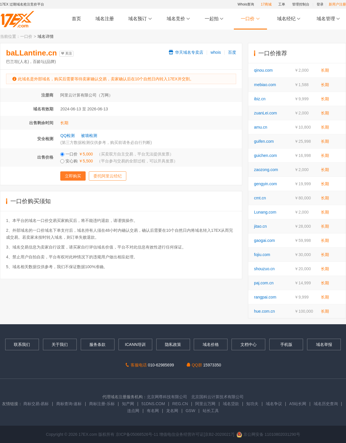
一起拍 (215, 19)
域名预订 (140, 19)
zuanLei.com (265, 113)
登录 (320, 4)
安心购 (119, 161)
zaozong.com (266, 169)
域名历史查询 (326, 403)
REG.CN (180, 403)
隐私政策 (173, 344)
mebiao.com (265, 84)
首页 (76, 18)
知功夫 (252, 403)
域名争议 (274, 403)
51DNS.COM (153, 403)
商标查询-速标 (69, 403)
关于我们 (60, 344)
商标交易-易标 (36, 403)
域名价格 (211, 344)
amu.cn (260, 127)
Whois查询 (246, 4)
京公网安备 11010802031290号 (268, 434)
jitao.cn (260, 226)
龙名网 (172, 410)
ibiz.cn (260, 99)
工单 (281, 4)
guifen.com (264, 141)
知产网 (128, 403)
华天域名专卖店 (185, 52)
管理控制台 (300, 4)
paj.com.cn (264, 283)
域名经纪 (289, 19)
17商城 (266, 4)
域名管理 (328, 19)
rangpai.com (265, 297)
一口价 (250, 19)
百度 (232, 52)
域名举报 (324, 344)
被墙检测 (89, 135)
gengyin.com (265, 183)
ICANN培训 (135, 344)
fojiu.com (262, 254)
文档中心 (248, 344)
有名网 (153, 410)
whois (215, 52)
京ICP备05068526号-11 (137, 434)
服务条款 (97, 344)
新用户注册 (337, 4)
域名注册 (104, 18)
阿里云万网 (205, 403)
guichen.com (265, 155)
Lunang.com (265, 212)
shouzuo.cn (264, 268)
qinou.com (263, 70)
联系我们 (22, 344)
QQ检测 (67, 135)
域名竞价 (178, 19)
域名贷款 (231, 403)
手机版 (286, 344)
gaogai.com (264, 240)
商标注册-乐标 (102, 403)
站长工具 (211, 410)
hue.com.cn (264, 311)
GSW (190, 410)
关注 (66, 53)
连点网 (133, 410)
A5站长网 (297, 403)
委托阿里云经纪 (107, 176)
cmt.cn (260, 198)
